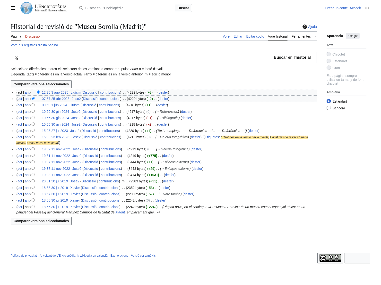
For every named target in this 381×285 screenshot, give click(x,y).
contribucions (110, 92)
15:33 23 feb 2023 (55, 137)
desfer (163, 92)
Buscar (183, 8)
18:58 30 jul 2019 (55, 188)
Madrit (120, 212)
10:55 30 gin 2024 (55, 124)
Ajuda (309, 26)
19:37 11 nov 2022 (56, 162)
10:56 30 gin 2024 (55, 112)
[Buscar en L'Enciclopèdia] (126, 8)
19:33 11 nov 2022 (56, 175)
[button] (164, 57)
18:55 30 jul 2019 (55, 207)
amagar (353, 36)
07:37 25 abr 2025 (55, 99)
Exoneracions (119, 255)
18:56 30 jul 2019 (55, 200)
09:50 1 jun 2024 (54, 105)
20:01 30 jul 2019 (55, 181)
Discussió (90, 92)
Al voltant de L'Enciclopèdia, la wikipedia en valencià (73, 255)
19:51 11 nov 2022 (56, 156)
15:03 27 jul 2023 (55, 131)
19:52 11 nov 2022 (56, 149)
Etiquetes (212, 137)
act (19, 99)
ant (27, 92)
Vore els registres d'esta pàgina (34, 45)
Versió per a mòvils (143, 255)
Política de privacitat (24, 255)
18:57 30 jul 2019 (55, 194)
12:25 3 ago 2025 (55, 92)
